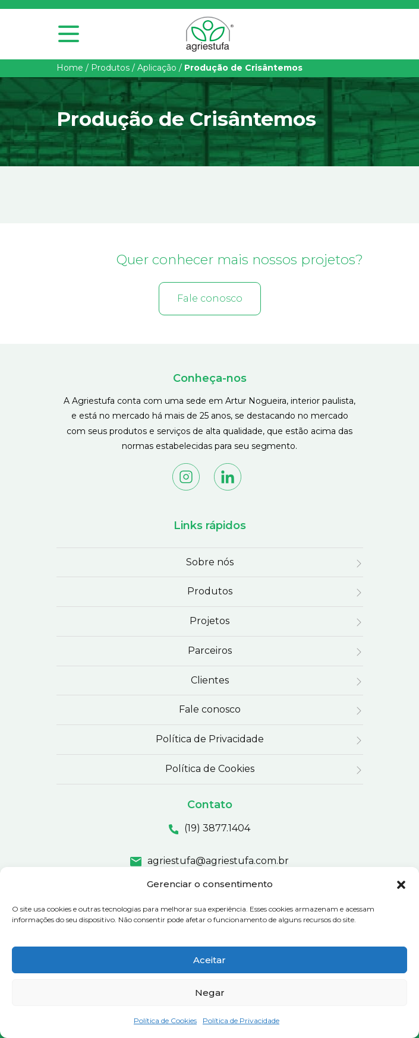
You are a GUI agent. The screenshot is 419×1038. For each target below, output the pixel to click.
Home (69, 67)
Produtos (110, 67)
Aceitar (209, 960)
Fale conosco (209, 298)
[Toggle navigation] (68, 43)
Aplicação (157, 67)
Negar (210, 992)
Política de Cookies (165, 1020)
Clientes (210, 680)
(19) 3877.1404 (217, 828)
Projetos (209, 620)
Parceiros (210, 650)
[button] (401, 884)
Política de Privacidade (241, 1020)
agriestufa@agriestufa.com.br (218, 860)
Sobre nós (210, 562)
